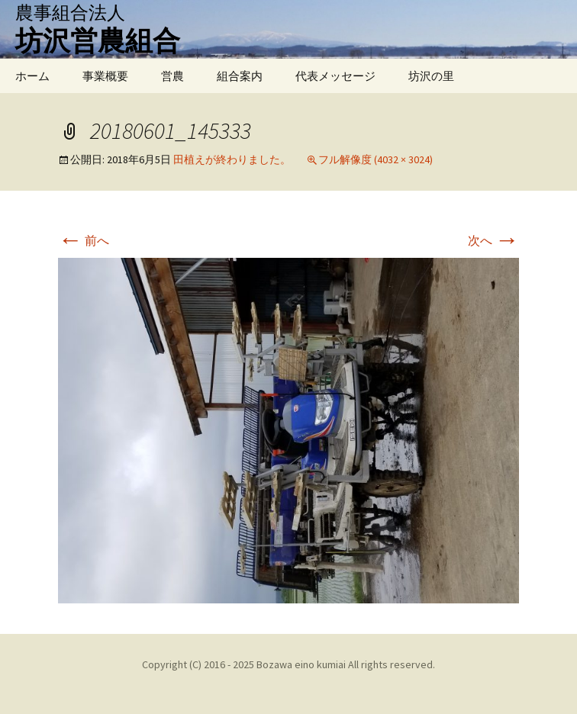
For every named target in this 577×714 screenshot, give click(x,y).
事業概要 (105, 76)
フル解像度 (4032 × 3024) (375, 159)
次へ (493, 240)
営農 (172, 76)
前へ (83, 240)
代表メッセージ (335, 76)
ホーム (32, 76)
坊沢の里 (431, 76)
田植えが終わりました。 (232, 159)
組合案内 (240, 76)
